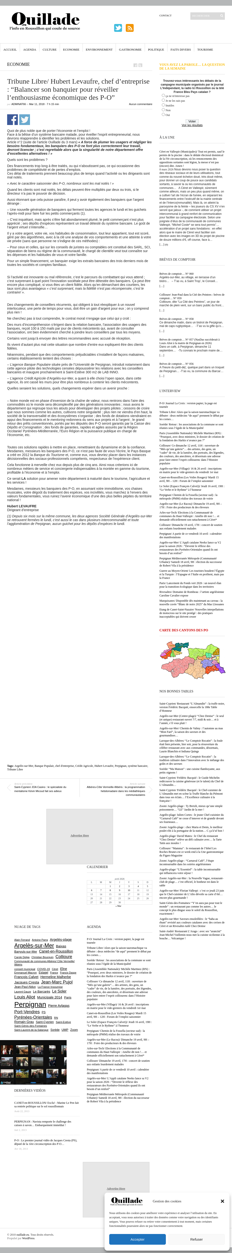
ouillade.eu (22, 1234)
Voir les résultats (192, 125)
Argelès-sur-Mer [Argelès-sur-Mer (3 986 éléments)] (34, 945)
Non (168, 110)
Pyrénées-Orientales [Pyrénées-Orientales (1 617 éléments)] (33, 1017)
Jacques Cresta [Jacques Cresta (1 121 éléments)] (26, 982)
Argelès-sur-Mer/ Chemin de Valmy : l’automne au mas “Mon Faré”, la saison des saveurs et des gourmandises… (191, 732)
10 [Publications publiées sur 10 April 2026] (129, 890)
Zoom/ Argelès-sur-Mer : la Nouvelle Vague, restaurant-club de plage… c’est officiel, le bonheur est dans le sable (191, 882)
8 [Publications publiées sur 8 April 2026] (110, 890)
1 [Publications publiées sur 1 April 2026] (110, 886)
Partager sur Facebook (12, 119)
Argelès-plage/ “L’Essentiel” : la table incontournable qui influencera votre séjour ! (190, 871)
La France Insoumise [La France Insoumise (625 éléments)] (50, 986)
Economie (71, 49)
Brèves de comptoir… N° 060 (176, 273)
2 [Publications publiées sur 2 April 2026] (119, 886)
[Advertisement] (51, 583)
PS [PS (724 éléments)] (43, 1012)
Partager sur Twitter (24, 119)
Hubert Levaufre (104, 766)
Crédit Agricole (84, 766)
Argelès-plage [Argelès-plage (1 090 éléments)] (61, 939)
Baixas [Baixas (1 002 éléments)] (61, 946)
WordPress (28, 1238)
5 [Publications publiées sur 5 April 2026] (147, 886)
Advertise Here (79, 835)
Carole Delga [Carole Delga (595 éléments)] (22, 957)
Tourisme (205, 49)
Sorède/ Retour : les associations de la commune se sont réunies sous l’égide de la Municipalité (191, 426)
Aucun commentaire (140, 104)
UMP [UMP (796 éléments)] (65, 1030)
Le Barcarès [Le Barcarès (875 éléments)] (41, 991)
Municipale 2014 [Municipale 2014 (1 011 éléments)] (49, 997)
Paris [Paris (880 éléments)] (67, 997)
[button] (222, 1201)
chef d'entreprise (64, 766)
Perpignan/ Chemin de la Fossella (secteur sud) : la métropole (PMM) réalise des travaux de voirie (188, 496)
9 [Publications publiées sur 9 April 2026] (119, 890)
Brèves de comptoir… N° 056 (176, 363)
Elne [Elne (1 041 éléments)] (63, 969)
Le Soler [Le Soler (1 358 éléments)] (59, 991)
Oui (168, 115)
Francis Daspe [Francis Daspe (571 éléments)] (68, 972)
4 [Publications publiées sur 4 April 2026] (138, 886)
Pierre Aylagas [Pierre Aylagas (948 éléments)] (58, 1006)
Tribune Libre (15, 769)
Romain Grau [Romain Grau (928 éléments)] (24, 1022)
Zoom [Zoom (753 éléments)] (74, 1030)
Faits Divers (181, 49)
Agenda (29, 49)
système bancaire (137, 766)
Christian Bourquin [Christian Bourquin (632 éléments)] (42, 957)
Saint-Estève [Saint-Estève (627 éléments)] (63, 1022)
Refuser (196, 1239)
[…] (161, 244)
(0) (166, 244)
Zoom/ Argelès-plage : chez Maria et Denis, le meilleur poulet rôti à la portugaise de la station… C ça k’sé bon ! (191, 829)
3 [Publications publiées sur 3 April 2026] (128, 886)
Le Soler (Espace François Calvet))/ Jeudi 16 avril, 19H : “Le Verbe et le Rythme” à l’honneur (191, 488)
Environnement (99, 49)
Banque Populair (44, 766)
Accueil (10, 49)
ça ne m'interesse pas (177, 96)
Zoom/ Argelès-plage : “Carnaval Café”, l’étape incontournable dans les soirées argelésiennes (186, 862)
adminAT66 (18, 104)
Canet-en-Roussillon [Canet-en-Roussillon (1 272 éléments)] (56, 951)
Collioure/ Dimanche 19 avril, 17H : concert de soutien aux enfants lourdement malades (190, 526)
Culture (50, 49)
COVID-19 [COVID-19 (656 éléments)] (43, 969)
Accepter (137, 1239)
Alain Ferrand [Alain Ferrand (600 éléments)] (22, 939)
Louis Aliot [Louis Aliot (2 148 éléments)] (24, 996)
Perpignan (121, 766)
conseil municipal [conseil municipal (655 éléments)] (24, 969)
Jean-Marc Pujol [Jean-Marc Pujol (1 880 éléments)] (57, 981)
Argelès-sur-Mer (24, 766)
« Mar (118, 906)
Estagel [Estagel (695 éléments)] (43, 972)
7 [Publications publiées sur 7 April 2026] (101, 890)
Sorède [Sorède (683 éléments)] (54, 1030)
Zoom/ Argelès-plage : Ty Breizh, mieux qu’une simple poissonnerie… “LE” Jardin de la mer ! (190, 807)
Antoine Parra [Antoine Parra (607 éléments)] (40, 939)
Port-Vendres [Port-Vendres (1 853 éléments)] (27, 1011)
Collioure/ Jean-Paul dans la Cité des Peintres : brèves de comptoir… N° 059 (192, 296)
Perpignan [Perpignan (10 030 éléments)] (30, 1004)
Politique (156, 49)
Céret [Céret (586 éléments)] (55, 969)
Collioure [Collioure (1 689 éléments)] (63, 956)
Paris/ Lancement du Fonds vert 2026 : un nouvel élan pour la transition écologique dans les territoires (190, 584)
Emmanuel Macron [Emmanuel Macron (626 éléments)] (25, 972)
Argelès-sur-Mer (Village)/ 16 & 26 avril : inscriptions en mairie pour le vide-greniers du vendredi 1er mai (190, 470)
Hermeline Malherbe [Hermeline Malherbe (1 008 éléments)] (55, 977)
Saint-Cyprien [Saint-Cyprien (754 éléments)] (45, 1022)
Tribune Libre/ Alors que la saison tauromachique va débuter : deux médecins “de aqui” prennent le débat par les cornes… (191, 415)
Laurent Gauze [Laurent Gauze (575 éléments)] (22, 991)
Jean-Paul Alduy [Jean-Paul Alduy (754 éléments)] (25, 987)
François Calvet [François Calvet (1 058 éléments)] (26, 977)
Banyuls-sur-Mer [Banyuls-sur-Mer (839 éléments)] (25, 951)
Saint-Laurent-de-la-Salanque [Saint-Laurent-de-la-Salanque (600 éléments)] (31, 1029)
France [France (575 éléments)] (54, 972)
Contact (165, 15)
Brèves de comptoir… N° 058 (176, 319)
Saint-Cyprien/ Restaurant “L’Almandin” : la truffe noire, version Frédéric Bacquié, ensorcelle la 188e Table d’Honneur (192, 707)
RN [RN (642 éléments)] (56, 1017)
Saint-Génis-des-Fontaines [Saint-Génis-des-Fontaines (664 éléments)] (30, 1025)
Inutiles (170, 105)
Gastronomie (130, 49)
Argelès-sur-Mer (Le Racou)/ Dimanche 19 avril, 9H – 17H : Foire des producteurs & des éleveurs (190, 505)
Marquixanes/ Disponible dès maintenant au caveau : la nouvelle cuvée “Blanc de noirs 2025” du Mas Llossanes (191, 602)
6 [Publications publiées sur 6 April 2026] (91, 890)
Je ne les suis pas (175, 100)
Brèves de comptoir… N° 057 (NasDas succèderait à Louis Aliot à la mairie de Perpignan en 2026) (189, 341)
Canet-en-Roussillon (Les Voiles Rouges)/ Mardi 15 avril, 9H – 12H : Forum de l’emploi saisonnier (189, 479)
